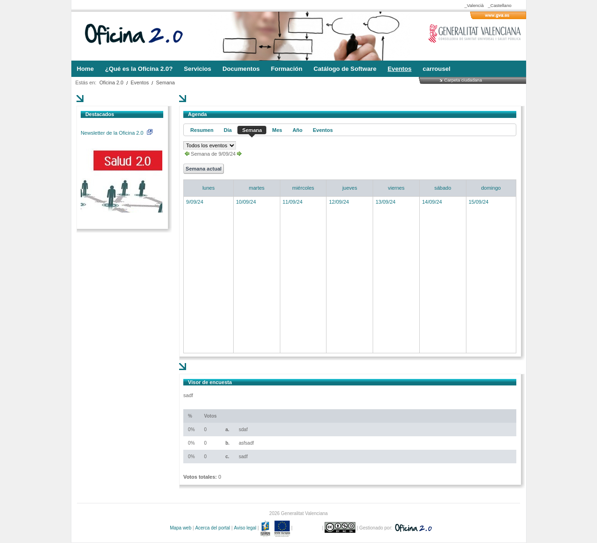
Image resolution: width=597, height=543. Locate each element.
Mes (277, 130)
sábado (442, 188)
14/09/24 (432, 202)
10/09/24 (246, 202)
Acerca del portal (212, 527)
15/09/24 (479, 202)
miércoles (303, 188)
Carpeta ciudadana (463, 79)
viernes (396, 188)
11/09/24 (293, 202)
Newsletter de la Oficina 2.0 (117, 133)
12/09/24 (339, 202)
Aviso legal (245, 527)
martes (257, 188)
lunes (208, 188)
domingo (490, 188)
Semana (165, 82)
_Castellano (500, 5)
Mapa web (180, 527)
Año (297, 130)
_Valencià (474, 5)
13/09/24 (385, 202)
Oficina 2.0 (111, 82)
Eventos (140, 82)
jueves (349, 188)
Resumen (202, 130)
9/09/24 (194, 202)
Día (228, 130)
